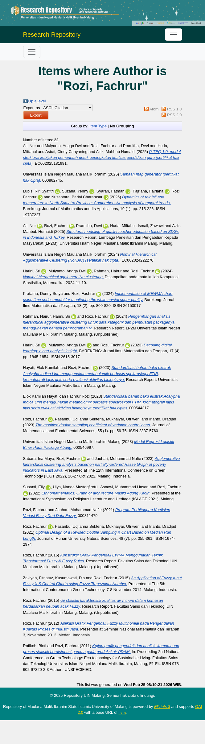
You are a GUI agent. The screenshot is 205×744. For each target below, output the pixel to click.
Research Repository (52, 34)
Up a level (37, 101)
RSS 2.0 (174, 115)
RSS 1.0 (174, 109)
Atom (153, 109)
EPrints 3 (162, 706)
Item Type (98, 126)
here (122, 712)
